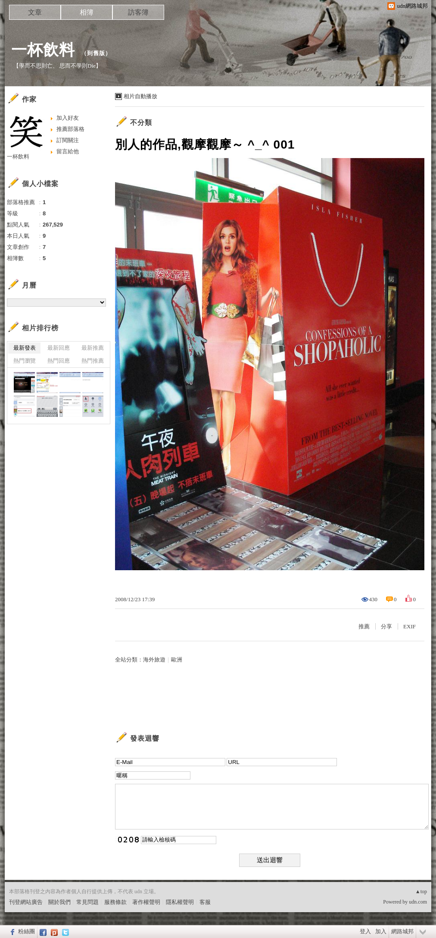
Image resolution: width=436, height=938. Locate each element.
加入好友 (67, 118)
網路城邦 (402, 931)
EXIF (409, 626)
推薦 (364, 626)
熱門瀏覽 (24, 360)
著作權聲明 (146, 902)
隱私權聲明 (180, 902)
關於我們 (59, 902)
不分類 (141, 122)
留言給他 (67, 151)
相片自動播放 (140, 96)
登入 (365, 931)
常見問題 (87, 902)
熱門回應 (58, 360)
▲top (421, 891)
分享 (386, 626)
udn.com (418, 902)
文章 (35, 12)
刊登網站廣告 (26, 902)
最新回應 (58, 348)
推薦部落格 (70, 129)
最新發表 (24, 348)
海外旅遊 (154, 659)
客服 (205, 902)
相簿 (86, 12)
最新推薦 (92, 348)
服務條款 (115, 902)
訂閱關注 (67, 140)
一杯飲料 (43, 50)
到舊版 (96, 53)
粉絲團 (26, 931)
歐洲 (176, 659)
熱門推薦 (92, 360)
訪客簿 (138, 12)
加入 (380, 931)
